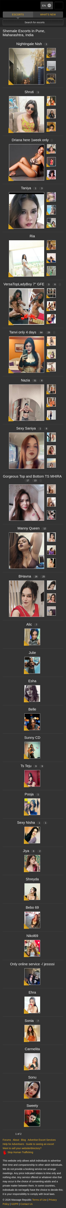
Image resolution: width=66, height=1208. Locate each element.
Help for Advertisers (13, 1144)
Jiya (32, 851)
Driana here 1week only (32, 140)
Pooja (32, 794)
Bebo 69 (32, 907)
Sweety (32, 1106)
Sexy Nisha (32, 822)
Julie (32, 653)
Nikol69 (32, 936)
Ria (32, 236)
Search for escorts (35, 22)
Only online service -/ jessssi (32, 964)
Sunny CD (32, 738)
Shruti (32, 92)
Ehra (32, 992)
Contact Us (26, 1204)
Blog (23, 1139)
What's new (48, 14)
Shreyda (32, 879)
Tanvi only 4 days (32, 332)
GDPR (14, 1204)
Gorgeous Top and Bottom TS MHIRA (32, 478)
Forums (7, 1139)
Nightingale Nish (32, 44)
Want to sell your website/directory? (22, 1148)
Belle (32, 709)
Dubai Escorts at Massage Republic (15, 6)
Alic (32, 624)
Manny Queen (32, 528)
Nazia (32, 380)
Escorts (18, 14)
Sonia (32, 1021)
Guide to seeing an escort (40, 1144)
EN (46, 5)
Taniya (32, 188)
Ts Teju (32, 766)
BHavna (32, 576)
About (16, 1139)
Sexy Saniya (32, 428)
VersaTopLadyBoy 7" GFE (32, 284)
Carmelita (32, 1049)
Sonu (32, 1077)
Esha (32, 681)
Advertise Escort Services (42, 1139)
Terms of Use (39, 1199)
